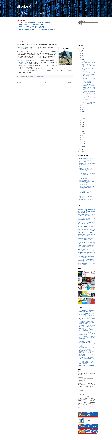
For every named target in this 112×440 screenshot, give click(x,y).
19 (82, 113)
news (82, 239)
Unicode (93, 255)
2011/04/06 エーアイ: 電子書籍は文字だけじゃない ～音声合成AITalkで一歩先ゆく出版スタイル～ (87, 362)
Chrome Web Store (89, 215)
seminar (88, 248)
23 (82, 105)
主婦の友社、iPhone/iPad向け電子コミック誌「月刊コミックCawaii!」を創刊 (87, 165)
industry (79, 229)
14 (82, 122)
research (83, 246)
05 (82, 139)
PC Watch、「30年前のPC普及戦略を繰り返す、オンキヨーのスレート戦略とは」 (86, 196)
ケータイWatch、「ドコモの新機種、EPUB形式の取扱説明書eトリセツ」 (88, 74)
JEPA (79, 234)
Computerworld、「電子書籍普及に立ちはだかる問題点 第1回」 (87, 174)
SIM (85, 249)
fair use (83, 225)
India (94, 227)
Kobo (89, 234)
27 (82, 55)
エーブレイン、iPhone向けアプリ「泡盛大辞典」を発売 (86, 192)
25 (82, 59)
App (82, 211)
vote (94, 256)
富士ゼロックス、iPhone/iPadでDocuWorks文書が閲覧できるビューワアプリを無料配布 (87, 169)
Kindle (86, 234)
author (94, 212)
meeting (93, 236)
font (88, 225)
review (87, 246)
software (93, 249)
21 (82, 109)
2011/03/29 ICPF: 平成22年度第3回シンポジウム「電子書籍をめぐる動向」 (87, 358)
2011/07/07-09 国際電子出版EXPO (86, 365)
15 (82, 120)
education (83, 223)
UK (91, 255)
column (80, 216)
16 (82, 118)
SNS (87, 249)
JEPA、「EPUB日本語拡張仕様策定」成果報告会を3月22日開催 (34, 22)
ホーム (44, 82)
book (84, 214)
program (84, 243)
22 (82, 107)
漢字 (85, 260)
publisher (40, 76)
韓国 (87, 260)
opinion (83, 241)
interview (80, 231)
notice (93, 239)
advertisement (80, 209)
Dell (94, 219)
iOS (90, 230)
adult (94, 208)
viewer (92, 256)
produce (79, 243)
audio (91, 212)
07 (82, 135)
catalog (79, 215)
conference (80, 218)
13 (82, 124)
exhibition (80, 225)
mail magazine (92, 235)
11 (82, 128)
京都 (89, 260)
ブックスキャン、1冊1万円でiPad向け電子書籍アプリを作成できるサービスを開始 (87, 187)
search (84, 248)
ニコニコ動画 (91, 259)
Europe (91, 223)
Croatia (84, 219)
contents (89, 218)
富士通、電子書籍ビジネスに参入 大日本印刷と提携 (31, 26)
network (79, 239)
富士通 (83, 264)
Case (94, 214)
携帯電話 (92, 260)
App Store (86, 211)
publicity (93, 243)
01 (82, 146)
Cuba (89, 219)
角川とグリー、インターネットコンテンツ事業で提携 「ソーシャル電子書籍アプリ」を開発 (88, 93)
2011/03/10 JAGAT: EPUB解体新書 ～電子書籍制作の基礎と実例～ (87, 311)
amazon (85, 209)
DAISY (92, 219)
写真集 (93, 261)
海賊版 (80, 260)
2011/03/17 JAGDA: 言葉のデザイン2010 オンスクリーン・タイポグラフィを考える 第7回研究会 (87, 333)
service (43, 76)
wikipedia (81, 257)
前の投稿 (70, 82)
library (92, 234)
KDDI (84, 234)
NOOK (90, 239)
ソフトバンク (85, 259)
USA (82, 256)
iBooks (89, 227)
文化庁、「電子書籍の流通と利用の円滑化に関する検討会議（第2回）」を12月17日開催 (87, 160)
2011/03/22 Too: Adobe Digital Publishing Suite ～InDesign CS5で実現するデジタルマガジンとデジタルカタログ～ (87, 344)
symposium (89, 252)
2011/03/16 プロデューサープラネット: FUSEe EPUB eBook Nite (87, 326)
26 (82, 57)
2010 (80, 151)
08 (82, 133)
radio (84, 245)
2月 (81, 51)
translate (91, 253)
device (92, 220)
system (94, 252)
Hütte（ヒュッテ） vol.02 (24, 62)
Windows (85, 257)
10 (82, 129)
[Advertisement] (44, 35)
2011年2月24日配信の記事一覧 (88, 62)
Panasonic (93, 241)
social (90, 249)
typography (88, 255)
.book (79, 208)
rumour (91, 246)
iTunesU (87, 232)
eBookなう (24, 6)
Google (81, 226)
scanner (79, 248)
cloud (94, 215)
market (82, 236)
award (79, 214)
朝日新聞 (89, 263)
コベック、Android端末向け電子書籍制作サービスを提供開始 (88, 85)
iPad (93, 231)
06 (82, 137)
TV (83, 255)
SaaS (94, 246)
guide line (93, 226)
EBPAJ (79, 223)
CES (82, 215)
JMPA (81, 234)
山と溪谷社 (26, 60)
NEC (94, 238)
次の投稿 (19, 82)
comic (84, 216)
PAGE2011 (88, 241)
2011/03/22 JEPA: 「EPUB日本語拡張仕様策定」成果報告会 (86, 340)
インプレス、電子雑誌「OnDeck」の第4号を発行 (87, 82)
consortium (85, 218)
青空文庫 (82, 263)
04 (82, 141)
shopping (83, 249)
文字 (85, 264)
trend (81, 255)
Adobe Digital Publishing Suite (45, 51)
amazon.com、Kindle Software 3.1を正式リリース (31, 27)
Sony (83, 251)
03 (82, 143)
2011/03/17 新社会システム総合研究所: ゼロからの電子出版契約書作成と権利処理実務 (87, 337)
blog (82, 214)
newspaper (86, 239)
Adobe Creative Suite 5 (29, 51)
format (91, 225)
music (92, 238)
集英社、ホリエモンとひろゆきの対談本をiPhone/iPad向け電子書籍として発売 (88, 70)
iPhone (80, 233)
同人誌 (93, 263)
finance (86, 225)
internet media (92, 229)
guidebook (80, 227)
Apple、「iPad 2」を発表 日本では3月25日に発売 (31, 24)
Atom (89, 212)
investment (86, 230)
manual (79, 236)
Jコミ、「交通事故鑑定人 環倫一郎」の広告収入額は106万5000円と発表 (88, 98)
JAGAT (90, 232)
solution (79, 250)
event (94, 223)
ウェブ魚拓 (86, 404)
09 (82, 131)
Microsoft (82, 238)
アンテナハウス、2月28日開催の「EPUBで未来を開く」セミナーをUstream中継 (88, 102)
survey (85, 252)
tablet (79, 253)
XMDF (89, 257)
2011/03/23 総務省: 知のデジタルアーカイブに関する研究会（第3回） (87, 348)
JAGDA (93, 232)
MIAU (79, 238)
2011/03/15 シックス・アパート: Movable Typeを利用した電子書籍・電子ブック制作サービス (87, 322)
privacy (94, 242)
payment (79, 242)
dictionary (80, 222)
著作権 (85, 263)
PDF (85, 242)
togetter (87, 253)
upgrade (79, 256)
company (89, 216)
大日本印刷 (19, 47)
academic (86, 208)
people (88, 242)
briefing (87, 214)
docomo (89, 222)
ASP (86, 212)
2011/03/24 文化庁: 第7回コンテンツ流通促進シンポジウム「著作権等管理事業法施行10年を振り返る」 (87, 351)
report (79, 246)
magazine (86, 235)
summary (80, 252)
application (83, 212)
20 (82, 111)
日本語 (80, 264)
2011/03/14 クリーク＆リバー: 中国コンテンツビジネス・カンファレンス (87, 319)
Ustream (89, 256)
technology (83, 253)
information (84, 229)
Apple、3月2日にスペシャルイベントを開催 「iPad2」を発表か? (88, 65)
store (94, 251)
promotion (89, 243)
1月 (81, 149)
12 (82, 126)
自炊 (84, 261)
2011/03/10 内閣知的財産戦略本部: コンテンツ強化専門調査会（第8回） (87, 316)
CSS (87, 219)
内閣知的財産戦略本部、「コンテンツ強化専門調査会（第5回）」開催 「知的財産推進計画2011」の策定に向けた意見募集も (87, 182)
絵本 (83, 260)
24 (82, 61)
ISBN (84, 232)
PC (82, 242)
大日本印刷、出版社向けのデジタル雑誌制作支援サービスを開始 (88, 88)
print (91, 242)
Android (90, 209)
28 (82, 53)
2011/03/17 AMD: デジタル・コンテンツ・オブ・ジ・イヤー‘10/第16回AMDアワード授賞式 (86, 329)
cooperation (80, 219)
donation (93, 222)
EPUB (87, 223)
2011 (80, 48)
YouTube (91, 257)
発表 (38, 48)
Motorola (85, 238)
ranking (86, 245)
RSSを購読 (80, 390)
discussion (85, 222)
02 (82, 144)
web (79, 257)
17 (82, 116)
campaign (91, 214)
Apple (91, 211)
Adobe (91, 208)
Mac (94, 234)
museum (89, 238)
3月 (81, 50)
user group (85, 256)
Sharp (79, 249)
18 (82, 114)
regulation (93, 245)
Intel (87, 229)
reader (90, 245)
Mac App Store (81, 235)
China (84, 215)
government (87, 226)
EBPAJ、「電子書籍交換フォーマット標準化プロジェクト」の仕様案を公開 (37, 29)
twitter (85, 255)
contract (93, 218)
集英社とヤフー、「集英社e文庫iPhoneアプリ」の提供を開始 (88, 78)
